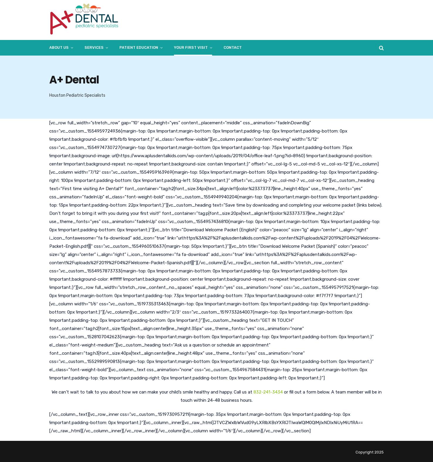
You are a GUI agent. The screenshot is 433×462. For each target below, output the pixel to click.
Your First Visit (191, 47)
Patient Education (138, 47)
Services (94, 47)
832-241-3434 (268, 392)
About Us (59, 47)
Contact (233, 47)
